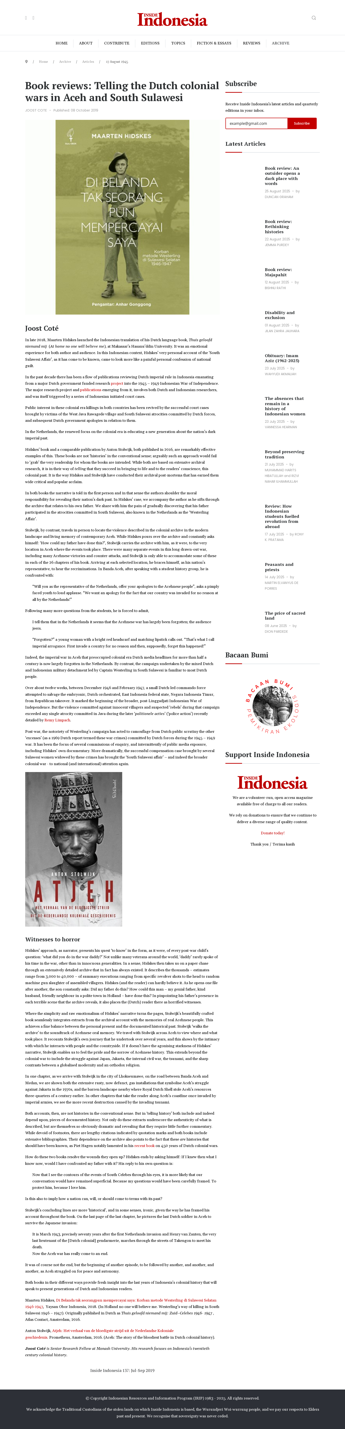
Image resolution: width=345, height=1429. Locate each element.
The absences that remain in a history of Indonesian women (285, 406)
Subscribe (302, 123)
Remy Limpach (57, 720)
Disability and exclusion (280, 315)
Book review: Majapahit (278, 272)
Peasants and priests (279, 566)
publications (90, 390)
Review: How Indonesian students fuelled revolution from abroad (282, 516)
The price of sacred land (285, 615)
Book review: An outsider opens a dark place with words (282, 175)
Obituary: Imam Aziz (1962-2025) (282, 358)
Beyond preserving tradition (284, 454)
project (117, 383)
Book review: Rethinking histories (278, 226)
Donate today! (273, 833)
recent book (144, 1145)
